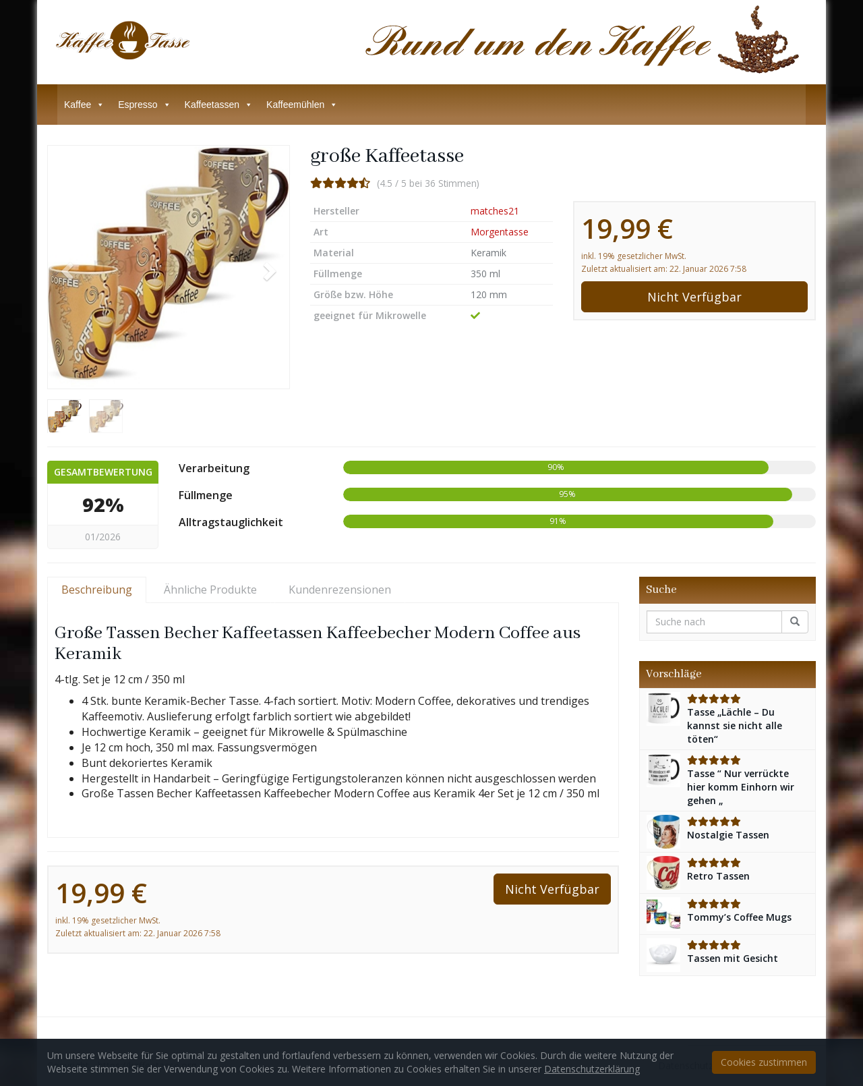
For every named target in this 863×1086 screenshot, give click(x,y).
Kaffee (84, 104)
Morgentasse (500, 231)
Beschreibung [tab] (96, 589)
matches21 (495, 210)
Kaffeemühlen (302, 104)
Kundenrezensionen (340, 589)
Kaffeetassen (219, 104)
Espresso (144, 104)
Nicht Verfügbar (694, 297)
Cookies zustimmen (764, 1062)
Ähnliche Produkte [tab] (210, 589)
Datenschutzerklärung (592, 1068)
